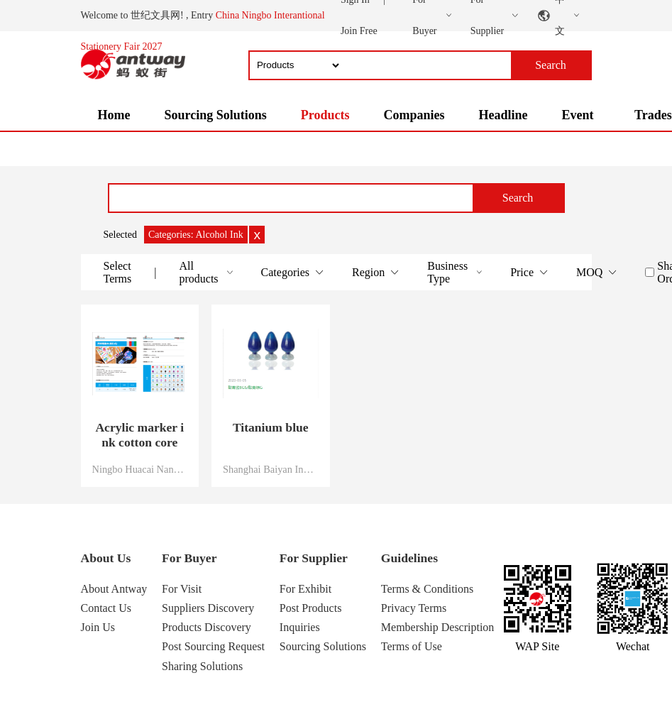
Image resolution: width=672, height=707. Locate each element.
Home (114, 115)
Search (518, 198)
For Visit (182, 589)
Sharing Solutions (202, 666)
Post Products (311, 608)
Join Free (359, 31)
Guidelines (409, 558)
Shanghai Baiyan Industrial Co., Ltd (271, 469)
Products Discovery (206, 627)
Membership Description (438, 627)
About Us (106, 558)
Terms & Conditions (427, 589)
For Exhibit (305, 589)
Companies (413, 115)
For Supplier (314, 558)
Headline (502, 115)
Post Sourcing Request (213, 646)
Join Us (98, 627)
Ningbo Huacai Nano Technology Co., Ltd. (140, 469)
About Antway (114, 589)
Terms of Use (411, 646)
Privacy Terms (413, 608)
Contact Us (106, 608)
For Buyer (189, 558)
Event (577, 115)
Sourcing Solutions (215, 115)
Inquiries (300, 627)
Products (325, 115)
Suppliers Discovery (208, 608)
